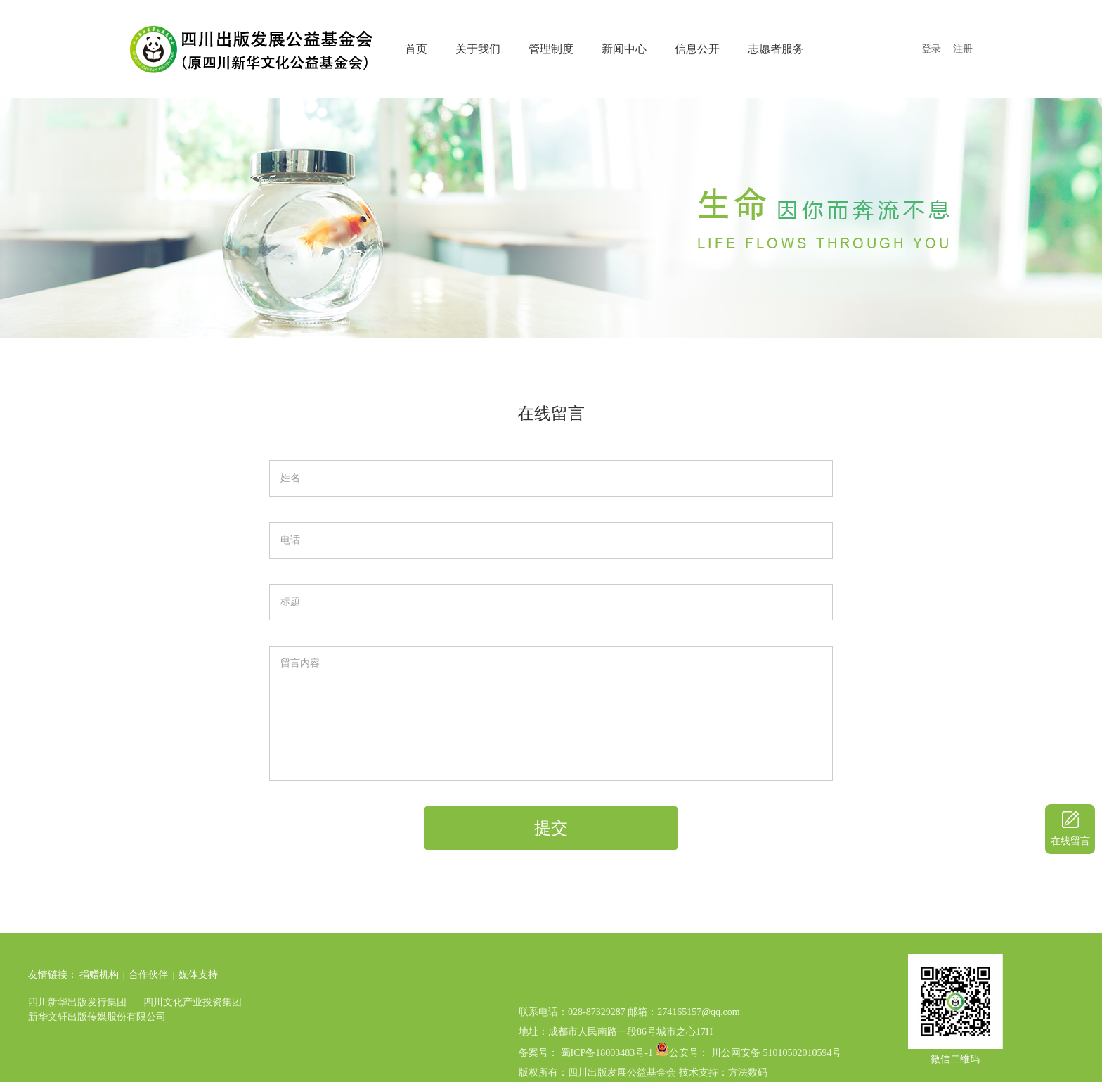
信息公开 (697, 49)
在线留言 (1070, 841)
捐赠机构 (34, 974)
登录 (931, 49)
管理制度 (551, 49)
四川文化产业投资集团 (128, 1002)
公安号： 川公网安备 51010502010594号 (755, 1075)
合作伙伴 (83, 974)
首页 (416, 49)
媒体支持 (133, 974)
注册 (963, 49)
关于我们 (477, 49)
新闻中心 (624, 49)
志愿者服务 (776, 49)
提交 (551, 828)
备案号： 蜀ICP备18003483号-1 (586, 1075)
